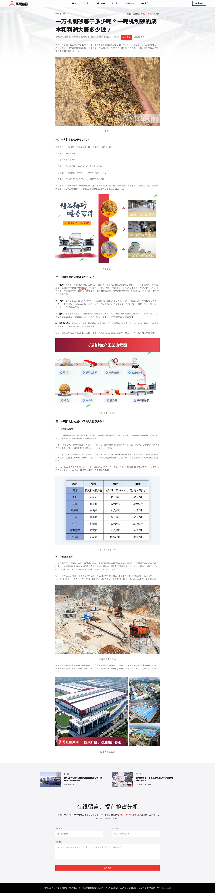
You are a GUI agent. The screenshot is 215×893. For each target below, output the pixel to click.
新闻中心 (115, 3)
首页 (74, 3)
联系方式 (116, 829)
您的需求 (59, 842)
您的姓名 (59, 829)
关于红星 (101, 3)
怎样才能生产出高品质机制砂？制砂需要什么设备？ (154, 779)
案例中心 (130, 3)
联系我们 (144, 3)
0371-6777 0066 (163, 887)
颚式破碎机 (83, 288)
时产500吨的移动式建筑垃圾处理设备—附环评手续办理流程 (83, 779)
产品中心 (86, 3)
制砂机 (103, 313)
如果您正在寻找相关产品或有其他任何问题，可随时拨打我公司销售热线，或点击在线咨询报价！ (100, 37)
